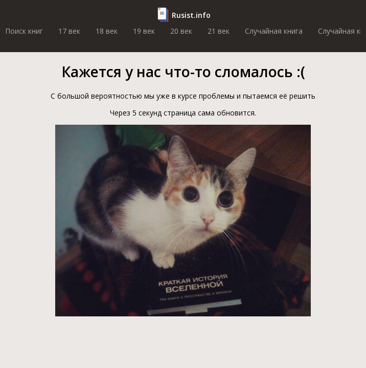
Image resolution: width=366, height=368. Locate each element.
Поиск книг (24, 31)
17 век (69, 31)
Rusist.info (191, 15)
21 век (219, 31)
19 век (144, 31)
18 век (107, 31)
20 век (181, 31)
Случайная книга (274, 31)
